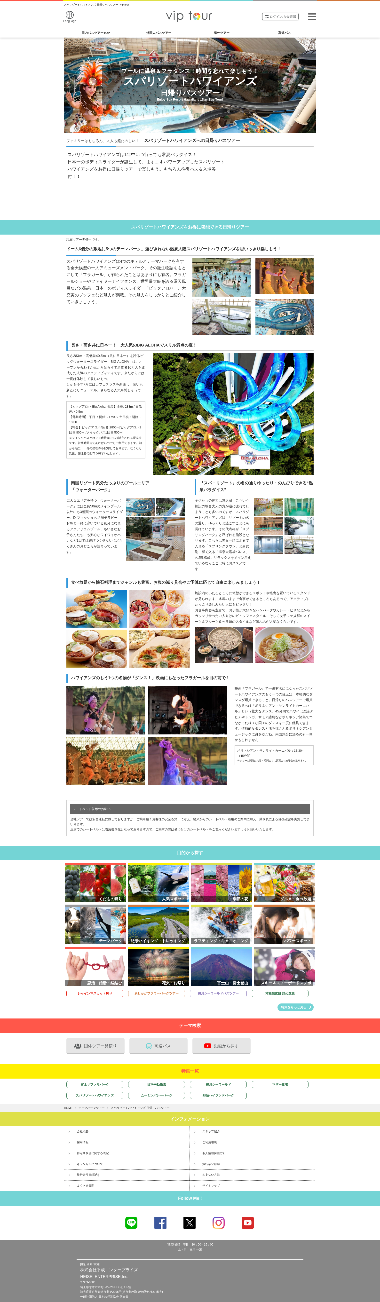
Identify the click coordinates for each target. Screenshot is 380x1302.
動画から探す (221, 1045)
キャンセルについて (90, 1164)
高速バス (284, 33)
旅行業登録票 (211, 1164)
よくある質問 (85, 1185)
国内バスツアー (95, 33)
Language (69, 17)
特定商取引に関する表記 (93, 1153)
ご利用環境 (209, 1142)
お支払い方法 (211, 1174)
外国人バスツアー (158, 33)
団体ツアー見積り (95, 1046)
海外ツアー (222, 33)
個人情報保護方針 (214, 1153)
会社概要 (82, 1131)
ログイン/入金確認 (280, 16)
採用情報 (82, 1142)
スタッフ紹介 (211, 1131)
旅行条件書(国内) (88, 1174)
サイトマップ (211, 1185)
